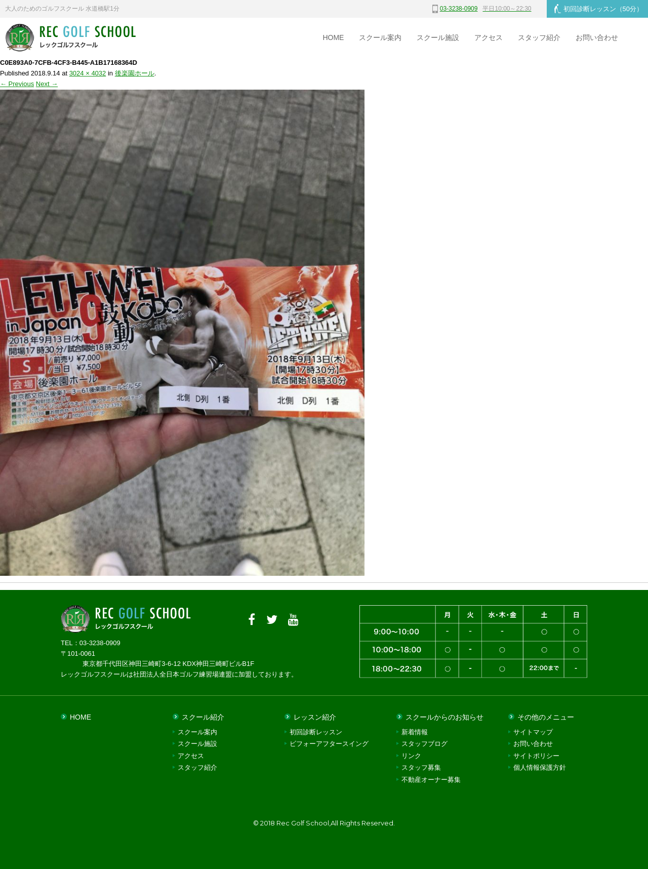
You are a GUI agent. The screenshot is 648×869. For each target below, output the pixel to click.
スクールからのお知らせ (444, 717)
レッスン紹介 (315, 717)
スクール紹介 (203, 717)
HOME (333, 37)
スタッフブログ (424, 743)
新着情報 (414, 732)
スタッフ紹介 (539, 37)
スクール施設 (438, 37)
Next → (47, 84)
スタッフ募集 (421, 767)
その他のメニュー (545, 717)
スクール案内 (380, 37)
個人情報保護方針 (539, 767)
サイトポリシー (536, 756)
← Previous (17, 84)
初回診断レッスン (598, 8)
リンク (411, 756)
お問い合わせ (597, 37)
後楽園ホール (134, 73)
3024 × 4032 (87, 73)
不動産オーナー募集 (431, 779)
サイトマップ (533, 732)
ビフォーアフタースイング (329, 743)
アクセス (488, 37)
